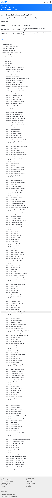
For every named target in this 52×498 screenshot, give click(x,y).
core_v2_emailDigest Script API (13, 235)
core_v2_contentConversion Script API (15, 201)
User (50, 2)
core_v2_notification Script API (13, 326)
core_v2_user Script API (12, 401)
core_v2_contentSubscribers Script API (15, 210)
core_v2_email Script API (12, 233)
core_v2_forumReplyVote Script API (14, 258)
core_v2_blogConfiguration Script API (15, 167)
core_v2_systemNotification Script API (15, 377)
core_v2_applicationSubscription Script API (16, 154)
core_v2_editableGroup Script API (14, 229)
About (2, 490)
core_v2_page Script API (12, 339)
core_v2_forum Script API (12, 250)
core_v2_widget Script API (12, 428)
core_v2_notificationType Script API (14, 333)
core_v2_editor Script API (12, 231)
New (49, 7)
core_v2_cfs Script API (11, 184)
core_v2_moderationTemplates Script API (16, 324)
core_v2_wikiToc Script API (12, 445)
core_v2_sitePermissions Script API (14, 371)
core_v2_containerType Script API (14, 197)
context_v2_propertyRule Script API (14, 116)
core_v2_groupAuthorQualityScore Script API (17, 273)
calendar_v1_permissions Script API (15, 99)
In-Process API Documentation (9, 46)
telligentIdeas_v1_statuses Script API (15, 464)
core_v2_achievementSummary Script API (16, 139)
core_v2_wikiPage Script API (13, 437)
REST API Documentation (8, 50)
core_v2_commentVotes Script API (14, 190)
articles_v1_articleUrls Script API (14, 76)
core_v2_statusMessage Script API (14, 373)
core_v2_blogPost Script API (13, 171)
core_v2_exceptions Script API (13, 244)
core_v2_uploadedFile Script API (14, 396)
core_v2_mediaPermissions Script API (15, 314)
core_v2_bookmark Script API (13, 178)
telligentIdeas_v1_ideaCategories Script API (16, 456)
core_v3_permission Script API (13, 452)
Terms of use (4, 493)
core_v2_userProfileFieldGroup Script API (16, 415)
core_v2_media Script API (12, 309)
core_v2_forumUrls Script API (13, 265)
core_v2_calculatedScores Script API (15, 180)
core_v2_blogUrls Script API (13, 176)
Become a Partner (5, 483)
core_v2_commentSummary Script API (15, 188)
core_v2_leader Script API (12, 299)
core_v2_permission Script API (13, 341)
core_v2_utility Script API (12, 422)
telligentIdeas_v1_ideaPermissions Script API (17, 458)
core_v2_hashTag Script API (13, 286)
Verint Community (4, 5)
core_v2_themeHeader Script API (14, 388)
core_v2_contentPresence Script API (15, 203)
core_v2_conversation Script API (14, 218)
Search (47, 2)
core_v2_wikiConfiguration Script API (15, 432)
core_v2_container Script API (13, 195)
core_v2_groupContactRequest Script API (16, 275)
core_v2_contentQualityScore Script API (15, 205)
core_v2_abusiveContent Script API (14, 135)
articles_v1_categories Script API (14, 82)
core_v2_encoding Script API (13, 239)
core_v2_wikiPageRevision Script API (15, 441)
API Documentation (7, 44)
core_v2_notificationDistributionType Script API (17, 331)
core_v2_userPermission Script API (14, 411)
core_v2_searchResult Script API (14, 367)
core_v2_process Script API (13, 348)
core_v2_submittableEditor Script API (15, 375)
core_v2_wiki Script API (12, 430)
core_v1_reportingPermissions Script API (16, 127)
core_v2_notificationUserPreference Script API (17, 335)
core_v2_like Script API (11, 305)
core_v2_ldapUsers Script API (13, 297)
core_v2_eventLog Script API (13, 241)
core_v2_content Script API (12, 199)
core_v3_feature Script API (12, 449)
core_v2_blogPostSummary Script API (15, 173)
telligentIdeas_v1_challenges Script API (15, 454)
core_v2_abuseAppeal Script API (14, 131)
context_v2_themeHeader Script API (15, 125)
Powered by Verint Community (9, 496)
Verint (2, 478)
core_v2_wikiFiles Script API (13, 435)
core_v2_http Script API (12, 288)
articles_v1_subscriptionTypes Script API (16, 93)
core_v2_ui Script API (11, 394)
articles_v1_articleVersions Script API (15, 80)
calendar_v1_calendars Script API (14, 95)
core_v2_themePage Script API (13, 390)
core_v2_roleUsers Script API (13, 358)
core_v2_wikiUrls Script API (12, 447)
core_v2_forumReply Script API (13, 256)
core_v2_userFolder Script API (13, 407)
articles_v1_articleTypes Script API (14, 74)
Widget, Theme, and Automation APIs (11, 53)
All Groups (28, 486)
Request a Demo (5, 484)
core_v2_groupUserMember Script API (15, 284)
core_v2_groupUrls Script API (13, 282)
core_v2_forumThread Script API (14, 260)
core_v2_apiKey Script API (12, 148)
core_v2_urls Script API (11, 399)
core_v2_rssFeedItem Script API (14, 360)
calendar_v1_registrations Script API (15, 101)
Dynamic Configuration (9, 59)
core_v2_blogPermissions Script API (15, 169)
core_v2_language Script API (13, 292)
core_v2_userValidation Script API (14, 420)
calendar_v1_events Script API (13, 97)
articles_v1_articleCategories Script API (15, 67)
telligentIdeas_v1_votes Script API (14, 471)
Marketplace (29, 484)
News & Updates (30, 478)
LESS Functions (7, 61)
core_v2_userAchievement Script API (15, 403)
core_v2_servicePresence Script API (15, 369)
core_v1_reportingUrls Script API (14, 129)
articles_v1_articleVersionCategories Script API (17, 78)
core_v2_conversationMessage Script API (16, 220)
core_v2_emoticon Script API (13, 237)
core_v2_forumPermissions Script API (15, 254)
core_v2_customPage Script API (14, 224)
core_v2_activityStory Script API (13, 142)
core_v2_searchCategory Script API (14, 365)
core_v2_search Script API (12, 362)
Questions (28, 479)
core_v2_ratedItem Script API (13, 350)
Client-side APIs (7, 57)
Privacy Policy (4, 491)
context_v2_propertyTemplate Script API (15, 118)
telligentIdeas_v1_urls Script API (14, 466)
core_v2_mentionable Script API (14, 320)
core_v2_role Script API (12, 356)
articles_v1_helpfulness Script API (14, 84)
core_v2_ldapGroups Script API (13, 294)
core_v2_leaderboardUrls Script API (14, 303)
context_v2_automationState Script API (15, 110)
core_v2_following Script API (13, 248)
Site (44, 2)
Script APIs (6, 65)
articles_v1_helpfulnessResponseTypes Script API (18, 86)
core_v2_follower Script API (12, 246)
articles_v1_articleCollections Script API (15, 69)
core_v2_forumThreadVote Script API (15, 263)
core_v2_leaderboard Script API (13, 301)
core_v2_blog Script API (12, 165)
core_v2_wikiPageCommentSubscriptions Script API (18, 439)
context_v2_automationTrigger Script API (16, 112)
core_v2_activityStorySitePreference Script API (17, 144)
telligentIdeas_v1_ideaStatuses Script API (16, 462)
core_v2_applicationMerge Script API (15, 152)
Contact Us (3, 486)
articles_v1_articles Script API (13, 71)
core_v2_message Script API (13, 322)
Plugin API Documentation (8, 48)
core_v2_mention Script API (13, 318)
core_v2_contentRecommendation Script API (17, 207)
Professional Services (6, 479)
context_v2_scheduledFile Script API (15, 120)
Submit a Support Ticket (7, 481)
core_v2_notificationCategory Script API (15, 328)
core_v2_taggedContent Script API (14, 379)
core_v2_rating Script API (12, 352)
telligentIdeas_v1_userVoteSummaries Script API (18, 469)
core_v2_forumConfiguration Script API (15, 252)
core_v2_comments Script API (13, 186)
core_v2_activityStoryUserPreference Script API (17, 146)
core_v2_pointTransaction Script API (15, 343)
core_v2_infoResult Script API (13, 290)
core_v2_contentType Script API (14, 214)
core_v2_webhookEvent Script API (14, 426)
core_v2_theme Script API (12, 384)
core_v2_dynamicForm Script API (14, 226)
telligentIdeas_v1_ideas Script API (14, 460)
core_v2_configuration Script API (14, 192)
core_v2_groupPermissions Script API (15, 277)
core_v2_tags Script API (12, 381)
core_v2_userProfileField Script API (14, 413)
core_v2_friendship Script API (13, 267)
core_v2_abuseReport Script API (14, 133)
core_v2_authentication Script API (14, 159)
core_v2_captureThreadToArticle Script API (16, 182)
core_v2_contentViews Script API (14, 216)
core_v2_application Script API (13, 150)
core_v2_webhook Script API (13, 424)
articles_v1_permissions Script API (14, 88)
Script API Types (7, 63)
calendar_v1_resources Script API (14, 103)
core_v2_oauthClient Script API (13, 337)
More (16, 9)
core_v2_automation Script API (13, 163)
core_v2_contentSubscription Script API (15, 212)
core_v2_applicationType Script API (14, 156)
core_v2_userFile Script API (13, 405)
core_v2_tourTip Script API (12, 392)
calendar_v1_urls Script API (13, 108)
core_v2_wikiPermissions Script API (14, 443)
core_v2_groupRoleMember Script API (15, 280)
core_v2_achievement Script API (14, 137)
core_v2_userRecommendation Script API (16, 418)
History (8, 39)
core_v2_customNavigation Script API (15, 222)
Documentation (29, 481)
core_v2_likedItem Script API (13, 307)
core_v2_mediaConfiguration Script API (15, 311)
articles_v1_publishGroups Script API (15, 91)
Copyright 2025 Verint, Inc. (8, 494)
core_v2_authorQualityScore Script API (15, 161)
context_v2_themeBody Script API (14, 122)
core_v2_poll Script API (11, 345)
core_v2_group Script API (12, 271)
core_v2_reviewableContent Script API (15, 354)
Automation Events (8, 55)
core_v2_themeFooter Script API (14, 386)
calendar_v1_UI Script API (12, 105)
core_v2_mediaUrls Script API (13, 316)
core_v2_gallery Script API (12, 269)
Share (3, 39)
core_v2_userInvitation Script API (14, 409)
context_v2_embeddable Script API (14, 114)
